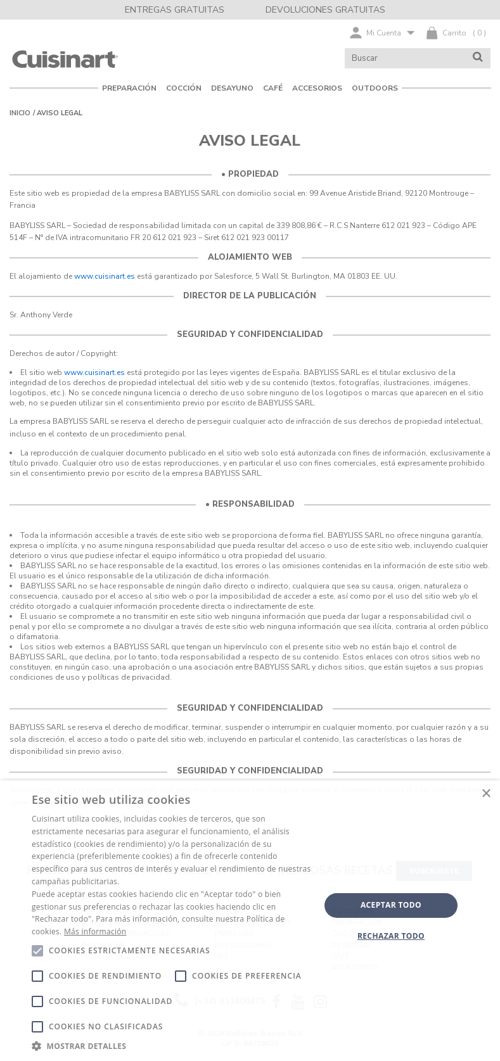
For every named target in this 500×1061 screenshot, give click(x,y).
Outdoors (375, 88)
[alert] (250, 920)
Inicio (20, 113)
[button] (171, 1045)
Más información (95, 931)
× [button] (485, 794)
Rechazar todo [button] (391, 936)
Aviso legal (59, 113)
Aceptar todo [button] (391, 904)
